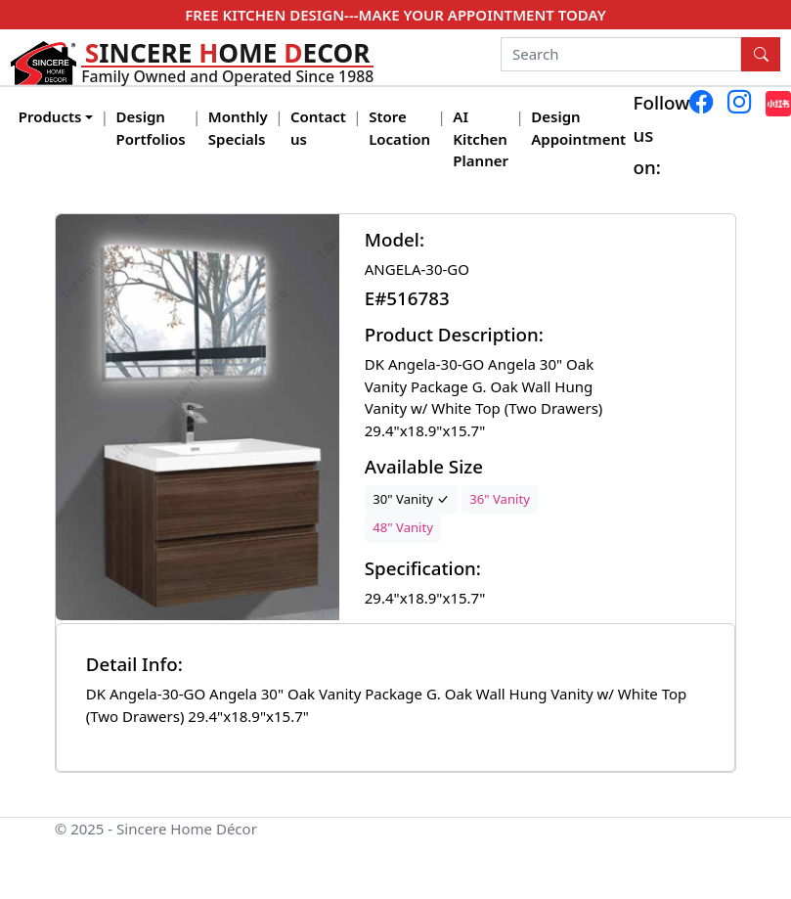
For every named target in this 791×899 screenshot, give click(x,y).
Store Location (399, 128)
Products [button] (50, 116)
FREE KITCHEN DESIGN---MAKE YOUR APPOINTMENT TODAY (395, 14)
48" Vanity (403, 527)
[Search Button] (760, 54)
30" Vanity (411, 499)
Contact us (318, 128)
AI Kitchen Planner (480, 138)
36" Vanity (499, 499)
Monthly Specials (238, 128)
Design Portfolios (151, 128)
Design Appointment (578, 128)
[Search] (621, 54)
